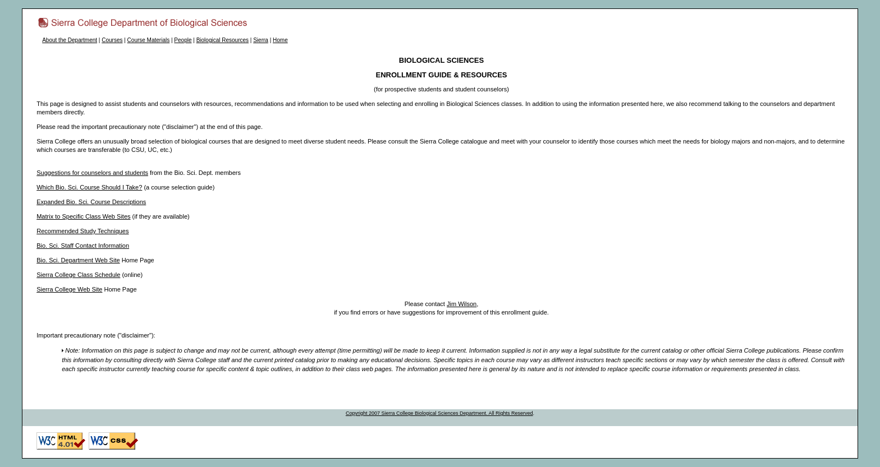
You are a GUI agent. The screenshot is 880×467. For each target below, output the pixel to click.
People (182, 40)
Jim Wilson (461, 303)
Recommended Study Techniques (82, 231)
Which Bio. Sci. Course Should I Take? (89, 187)
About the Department (69, 40)
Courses (112, 40)
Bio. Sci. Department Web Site (78, 260)
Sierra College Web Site (69, 289)
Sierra (260, 40)
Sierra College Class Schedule (78, 274)
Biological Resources (222, 40)
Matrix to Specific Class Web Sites (83, 216)
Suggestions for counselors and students (92, 172)
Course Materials (148, 40)
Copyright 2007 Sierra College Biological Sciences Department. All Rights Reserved (439, 413)
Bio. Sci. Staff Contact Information (82, 245)
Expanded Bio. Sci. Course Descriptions (91, 201)
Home (280, 40)
